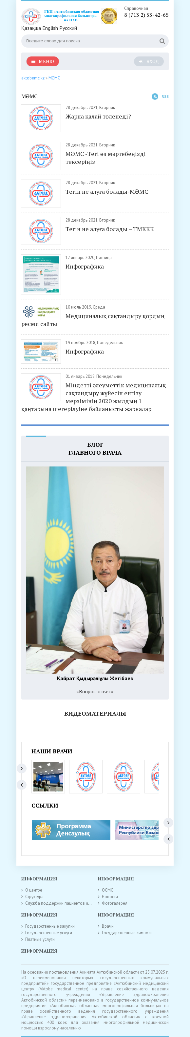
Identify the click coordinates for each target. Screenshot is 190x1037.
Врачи (108, 926)
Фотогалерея (114, 903)
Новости (110, 896)
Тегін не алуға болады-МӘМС (107, 191)
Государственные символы (128, 933)
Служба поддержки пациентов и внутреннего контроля (78, 903)
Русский (68, 28)
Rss (160, 96)
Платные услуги (40, 939)
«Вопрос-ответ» (95, 691)
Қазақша (31, 28)
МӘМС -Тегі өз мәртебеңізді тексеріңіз (106, 157)
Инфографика (85, 266)
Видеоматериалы (95, 713)
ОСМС (107, 890)
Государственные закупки (50, 926)
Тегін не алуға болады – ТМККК (110, 229)
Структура (34, 896)
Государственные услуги (48, 933)
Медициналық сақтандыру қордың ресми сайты (92, 320)
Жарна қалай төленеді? (98, 116)
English (50, 28)
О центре (33, 890)
